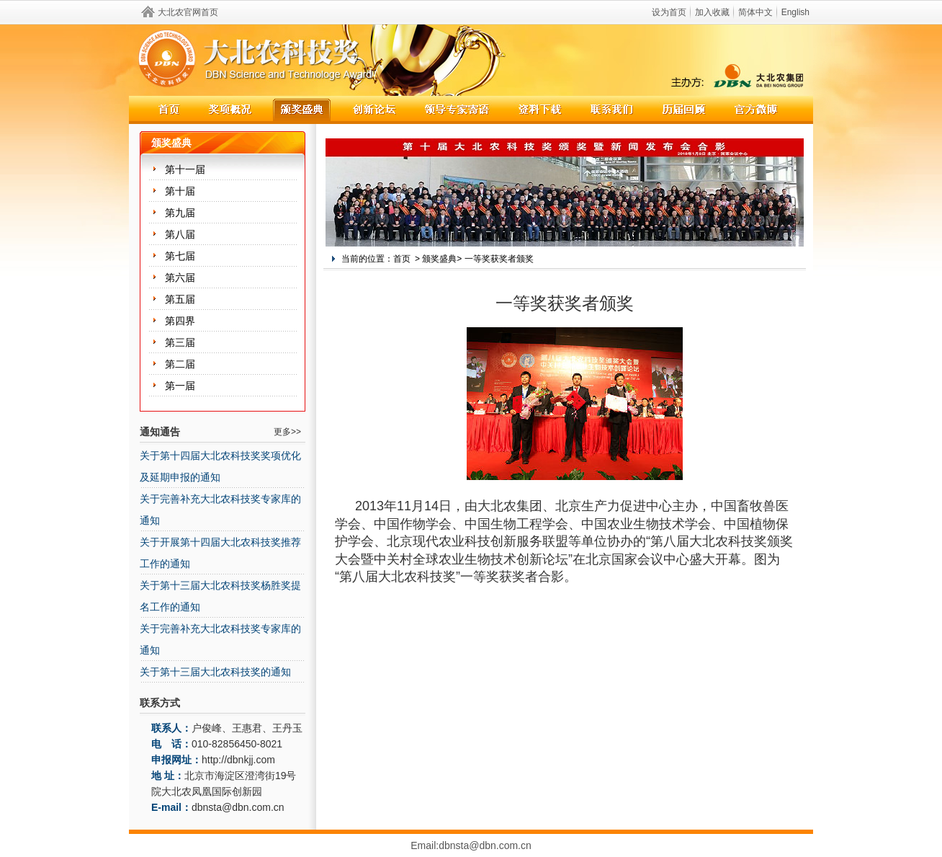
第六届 (180, 277)
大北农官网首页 (188, 12)
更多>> (287, 432)
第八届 (180, 234)
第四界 (180, 321)
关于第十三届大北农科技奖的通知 (215, 672)
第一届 (180, 385)
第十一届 (185, 169)
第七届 (180, 256)
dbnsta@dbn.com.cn (238, 807)
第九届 (180, 212)
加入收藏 (712, 12)
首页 (402, 259)
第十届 (180, 191)
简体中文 (755, 12)
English (795, 12)
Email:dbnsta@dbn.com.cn (471, 845)
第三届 (180, 342)
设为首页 (669, 12)
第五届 (180, 299)
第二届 (180, 364)
